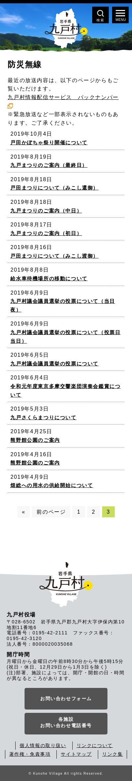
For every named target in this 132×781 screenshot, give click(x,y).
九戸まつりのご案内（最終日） (48, 165)
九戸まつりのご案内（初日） (46, 233)
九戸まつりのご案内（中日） (46, 210)
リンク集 (112, 754)
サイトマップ (76, 754)
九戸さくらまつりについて (43, 417)
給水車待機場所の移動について (48, 278)
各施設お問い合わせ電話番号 (66, 722)
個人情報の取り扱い (43, 745)
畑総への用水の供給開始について (51, 485)
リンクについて (95, 745)
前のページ (51, 512)
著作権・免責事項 (30, 754)
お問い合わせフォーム (66, 698)
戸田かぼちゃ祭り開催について (48, 142)
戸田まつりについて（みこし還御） (54, 188)
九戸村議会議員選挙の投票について (54, 363)
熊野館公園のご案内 (35, 440)
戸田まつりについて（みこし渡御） (54, 256)
